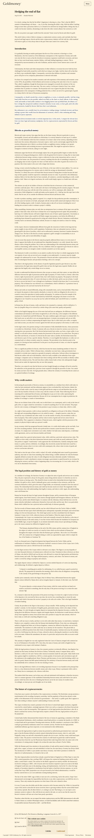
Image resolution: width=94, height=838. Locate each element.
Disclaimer (88, 835)
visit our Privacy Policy (36, 825)
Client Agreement (69, 835)
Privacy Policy (80, 835)
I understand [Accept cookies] (61, 831)
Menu (87, 4)
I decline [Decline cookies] (48, 831)
